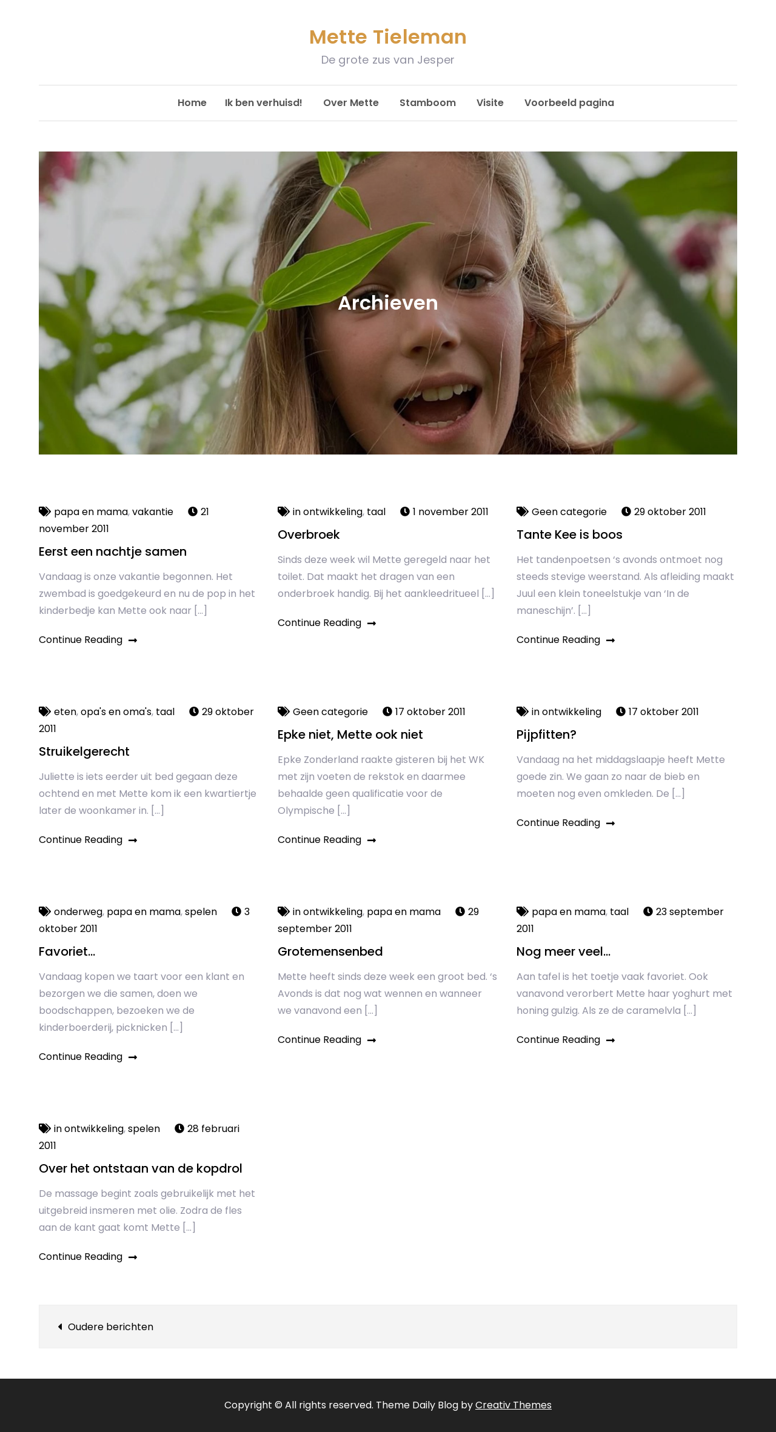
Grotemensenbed (330, 951)
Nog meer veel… (563, 951)
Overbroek (309, 534)
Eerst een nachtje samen (113, 551)
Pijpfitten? (547, 734)
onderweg (78, 912)
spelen (201, 912)
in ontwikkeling (328, 512)
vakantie (152, 512)
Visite (490, 103)
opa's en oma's (116, 712)
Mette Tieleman (388, 36)
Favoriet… (67, 951)
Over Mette (351, 103)
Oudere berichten (110, 1327)
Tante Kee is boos (570, 534)
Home (192, 103)
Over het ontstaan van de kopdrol (140, 1168)
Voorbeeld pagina (569, 103)
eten (65, 712)
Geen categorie (569, 512)
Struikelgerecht (84, 751)
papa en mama (91, 512)
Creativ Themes (513, 1405)
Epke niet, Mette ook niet (350, 734)
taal (376, 512)
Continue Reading (88, 640)
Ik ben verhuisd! (264, 103)
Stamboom (428, 103)
